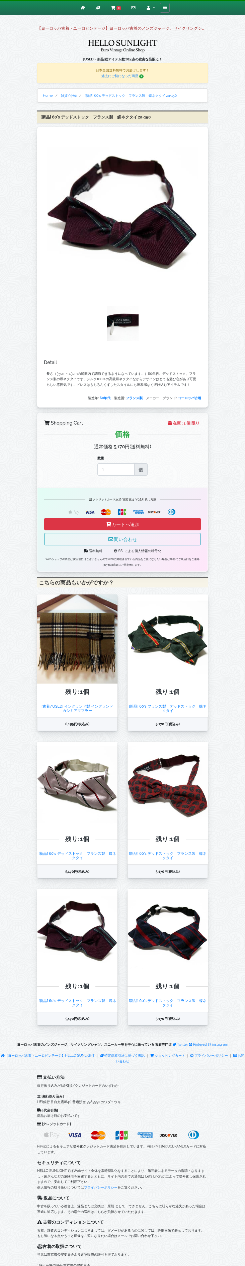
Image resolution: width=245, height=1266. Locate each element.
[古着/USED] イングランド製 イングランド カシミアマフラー (79, 708)
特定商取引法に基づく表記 (122, 1055)
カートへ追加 (122, 524)
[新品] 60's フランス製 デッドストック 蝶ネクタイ (167, 708)
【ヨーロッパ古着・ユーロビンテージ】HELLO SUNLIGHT (47, 1055)
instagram (218, 1044)
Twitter (180, 1044)
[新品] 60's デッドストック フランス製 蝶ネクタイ (77, 855)
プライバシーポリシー (209, 1055)
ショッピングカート (168, 1055)
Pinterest (198, 1044)
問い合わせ (122, 539)
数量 (100, 458)
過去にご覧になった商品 (122, 76)
